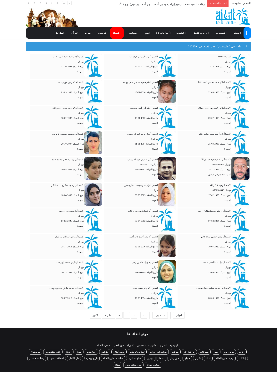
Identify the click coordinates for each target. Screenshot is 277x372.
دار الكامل (74, 358)
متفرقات (204, 352)
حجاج (187, 358)
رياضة (68, 352)
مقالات (175, 352)
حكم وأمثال (118, 352)
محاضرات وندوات (158, 352)
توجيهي (103, 32)
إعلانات (242, 358)
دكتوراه (152, 345)
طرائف (104, 352)
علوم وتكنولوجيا (52, 352)
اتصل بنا (61, 32)
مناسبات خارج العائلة (113, 358)
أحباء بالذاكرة (163, 32)
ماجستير (141, 345)
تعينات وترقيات (137, 352)
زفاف (241, 352)
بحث (237, 32)
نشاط (161, 358)
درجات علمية (201, 32)
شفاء (117, 365)
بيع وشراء (35, 352)
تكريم (198, 358)
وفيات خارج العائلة (225, 358)
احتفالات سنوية (56, 358)
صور (147, 32)
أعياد (208, 358)
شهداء (117, 32)
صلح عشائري (134, 358)
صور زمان (174, 358)
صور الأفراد (118, 345)
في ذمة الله (189, 352)
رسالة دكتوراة (153, 365)
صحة (79, 352)
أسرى (89, 32)
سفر (216, 352)
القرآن (75, 32)
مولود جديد (229, 352)
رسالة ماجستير (36, 358)
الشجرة (181, 32)
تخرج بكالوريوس (133, 365)
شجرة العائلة (103, 345)
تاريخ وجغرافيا (91, 358)
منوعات (132, 32)
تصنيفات (221, 32)
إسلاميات (91, 352)
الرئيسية (174, 345)
